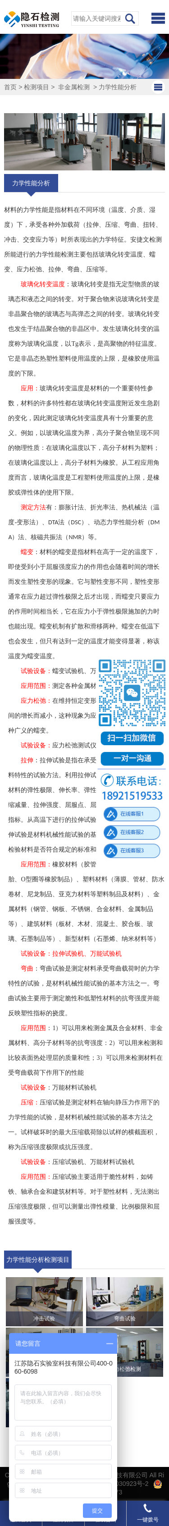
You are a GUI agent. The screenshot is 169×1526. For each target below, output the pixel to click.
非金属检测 (74, 87)
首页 (10, 87)
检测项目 (36, 87)
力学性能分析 (118, 87)
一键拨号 (148, 1513)
